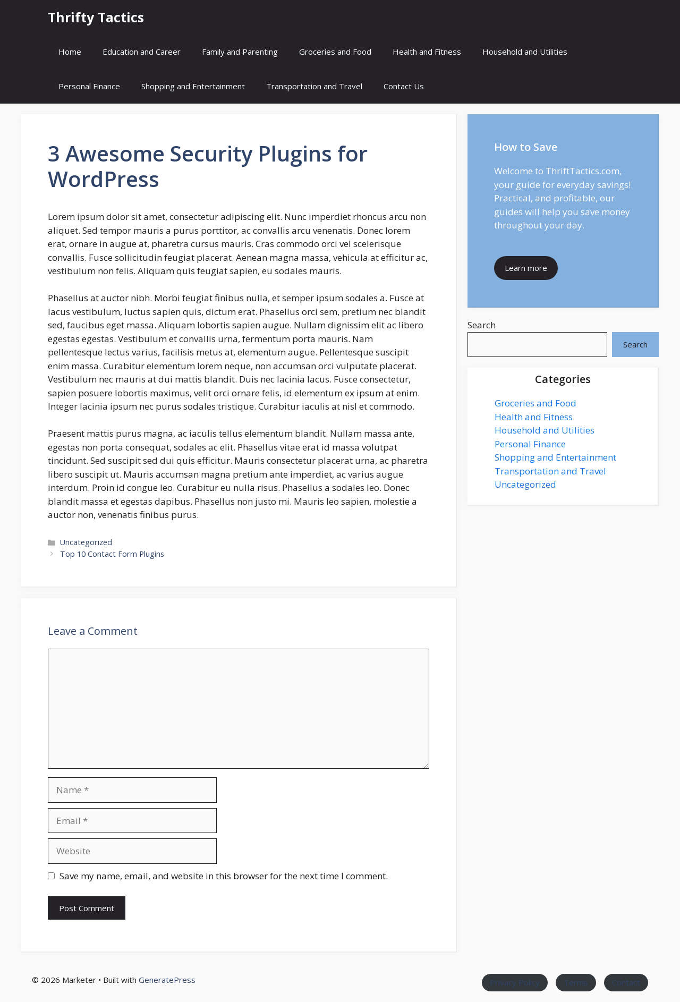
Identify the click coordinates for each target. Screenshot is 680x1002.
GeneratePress (167, 979)
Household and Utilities (524, 51)
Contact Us (404, 86)
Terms (576, 983)
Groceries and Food (335, 51)
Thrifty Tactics (96, 17)
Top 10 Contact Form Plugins (112, 554)
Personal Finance (89, 86)
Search (482, 325)
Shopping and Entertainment (193, 86)
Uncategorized (86, 542)
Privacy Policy (515, 983)
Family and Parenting (240, 51)
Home (69, 51)
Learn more (526, 267)
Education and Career (142, 51)
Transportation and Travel (314, 86)
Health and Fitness (427, 51)
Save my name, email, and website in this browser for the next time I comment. (224, 876)
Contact (626, 983)
